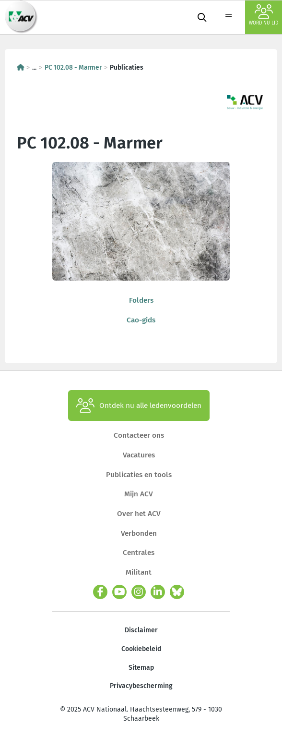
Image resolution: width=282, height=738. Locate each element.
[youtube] (119, 592)
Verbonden (139, 533)
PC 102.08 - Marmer (73, 67)
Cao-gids (141, 320)
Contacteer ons (139, 435)
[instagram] (138, 592)
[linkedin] (158, 592)
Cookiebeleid (141, 649)
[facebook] (100, 592)
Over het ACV (139, 513)
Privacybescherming (141, 686)
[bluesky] (177, 592)
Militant (139, 572)
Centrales (138, 552)
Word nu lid (263, 15)
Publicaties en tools (139, 474)
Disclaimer (141, 630)
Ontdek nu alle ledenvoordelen (138, 405)
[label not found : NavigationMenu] (228, 17)
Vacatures (139, 455)
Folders (141, 300)
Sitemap (141, 668)
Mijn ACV (138, 494)
